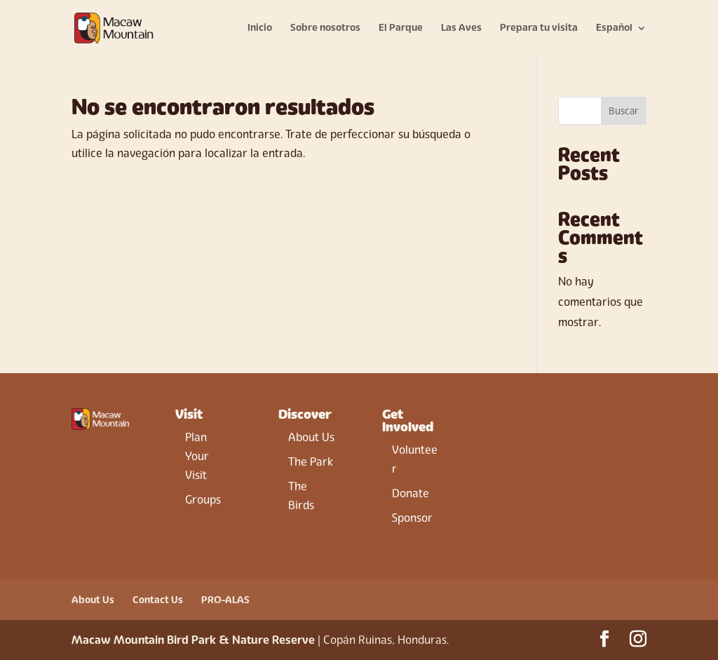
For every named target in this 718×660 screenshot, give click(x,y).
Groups (203, 499)
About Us (311, 437)
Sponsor (412, 518)
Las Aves (461, 28)
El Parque (401, 28)
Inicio (260, 28)
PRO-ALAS (225, 600)
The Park (310, 462)
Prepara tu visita (539, 28)
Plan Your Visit (197, 456)
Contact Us (158, 600)
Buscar (624, 111)
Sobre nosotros (325, 28)
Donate (410, 493)
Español (614, 28)
